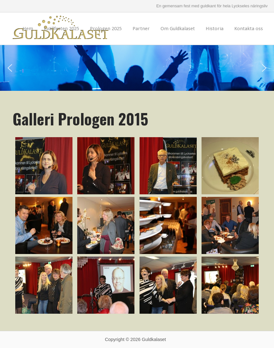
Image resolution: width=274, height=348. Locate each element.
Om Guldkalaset (178, 28)
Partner (141, 28)
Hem (28, 28)
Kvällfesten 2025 (61, 28)
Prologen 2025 (106, 28)
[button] (10, 68)
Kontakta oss (248, 28)
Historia (214, 28)
